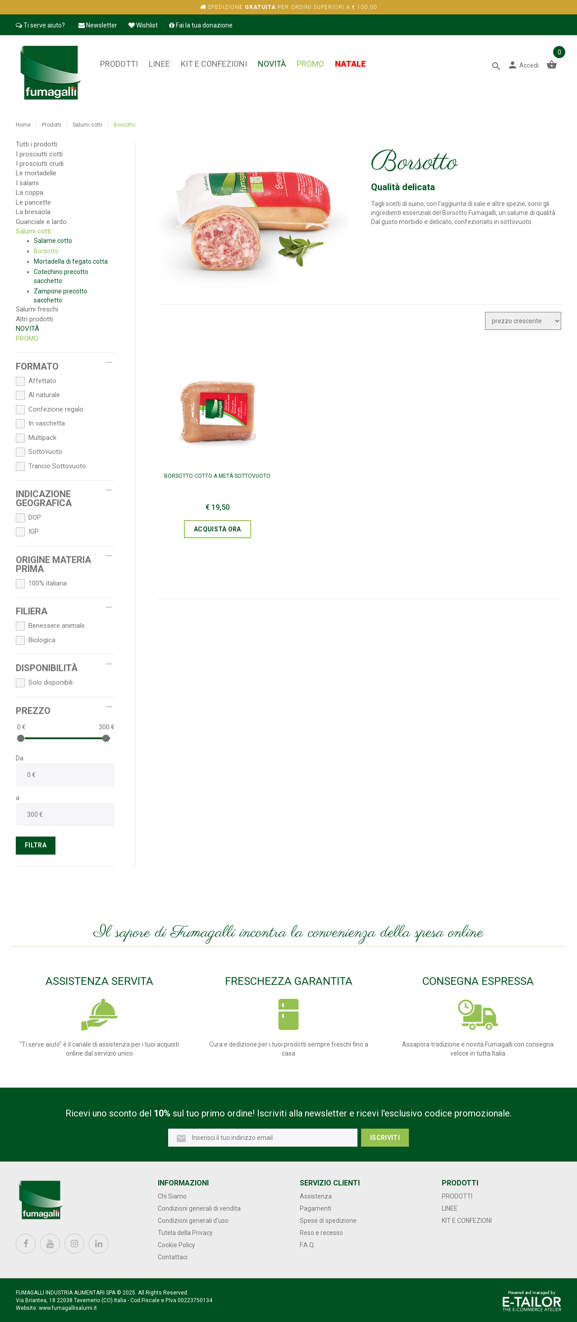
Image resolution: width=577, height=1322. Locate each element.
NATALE (350, 64)
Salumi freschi (37, 309)
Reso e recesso (321, 1232)
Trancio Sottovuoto (51, 466)
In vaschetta (40, 423)
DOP (28, 517)
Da (19, 758)
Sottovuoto (39, 452)
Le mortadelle (36, 173)
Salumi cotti (87, 125)
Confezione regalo (49, 409)
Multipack (36, 438)
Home (23, 125)
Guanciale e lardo (41, 222)
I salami (27, 183)
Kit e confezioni (214, 64)
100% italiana (41, 583)
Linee (159, 64)
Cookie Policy (176, 1245)
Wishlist (143, 25)
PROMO (310, 64)
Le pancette (33, 202)
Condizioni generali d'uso (193, 1220)
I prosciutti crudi (40, 164)
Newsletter (97, 25)
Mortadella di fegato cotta (71, 261)
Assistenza (316, 1196)
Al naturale (38, 395)
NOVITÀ (272, 64)
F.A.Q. (307, 1245)
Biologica (35, 640)
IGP (27, 531)
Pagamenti (315, 1208)
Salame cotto (53, 240)
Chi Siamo (172, 1196)
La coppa (29, 192)
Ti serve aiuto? (40, 25)
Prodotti (119, 64)
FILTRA (35, 845)
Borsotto (46, 251)
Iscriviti (385, 1137)
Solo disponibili (44, 682)
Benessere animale (50, 626)
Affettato (36, 381)
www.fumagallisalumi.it (68, 1308)
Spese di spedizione (328, 1220)
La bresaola (33, 212)
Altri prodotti (34, 319)
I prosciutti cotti (39, 154)
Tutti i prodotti (36, 144)
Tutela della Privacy (185, 1232)
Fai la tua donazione (201, 25)
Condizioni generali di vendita (199, 1208)
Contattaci (173, 1257)
